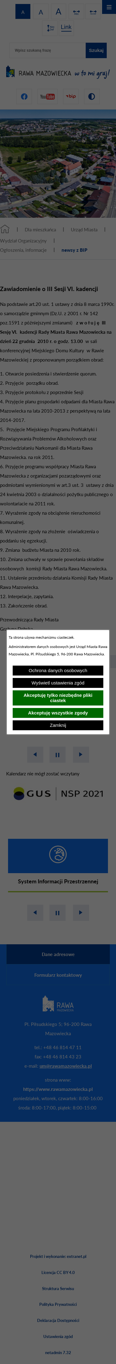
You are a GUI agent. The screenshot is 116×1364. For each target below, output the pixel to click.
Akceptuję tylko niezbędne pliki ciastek (58, 698)
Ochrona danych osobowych (58, 670)
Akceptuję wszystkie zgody (58, 712)
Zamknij (58, 725)
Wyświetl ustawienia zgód (58, 682)
